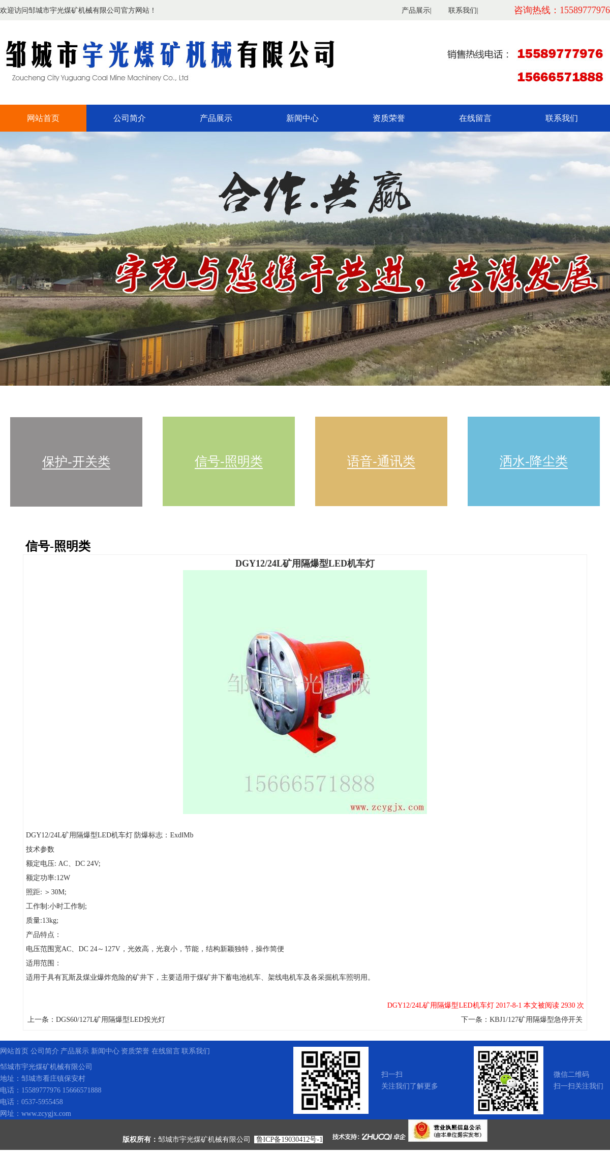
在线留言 (475, 118)
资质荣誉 (389, 118)
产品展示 (416, 10)
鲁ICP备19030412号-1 (289, 1139)
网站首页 (43, 118)
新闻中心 (302, 118)
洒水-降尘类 (533, 461)
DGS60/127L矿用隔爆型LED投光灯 (110, 1019)
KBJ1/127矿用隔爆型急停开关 (536, 1019)
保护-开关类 (76, 462)
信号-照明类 (228, 461)
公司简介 (129, 118)
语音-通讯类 (381, 461)
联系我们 (462, 10)
